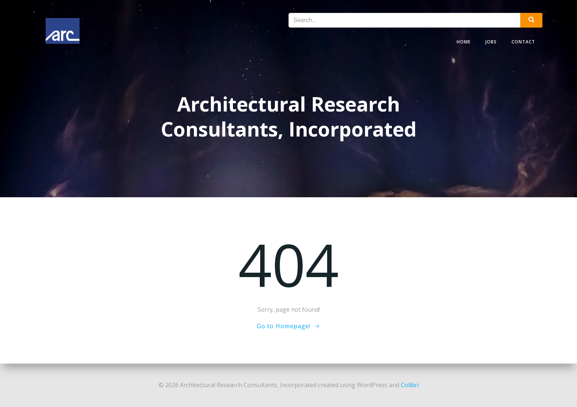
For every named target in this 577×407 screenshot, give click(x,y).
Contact (523, 42)
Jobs (491, 42)
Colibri (410, 385)
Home (464, 42)
